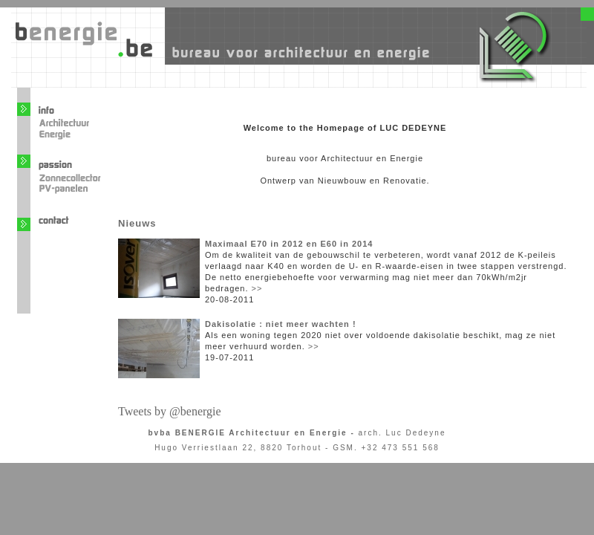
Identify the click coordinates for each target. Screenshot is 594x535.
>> (257, 288)
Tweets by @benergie (169, 411)
